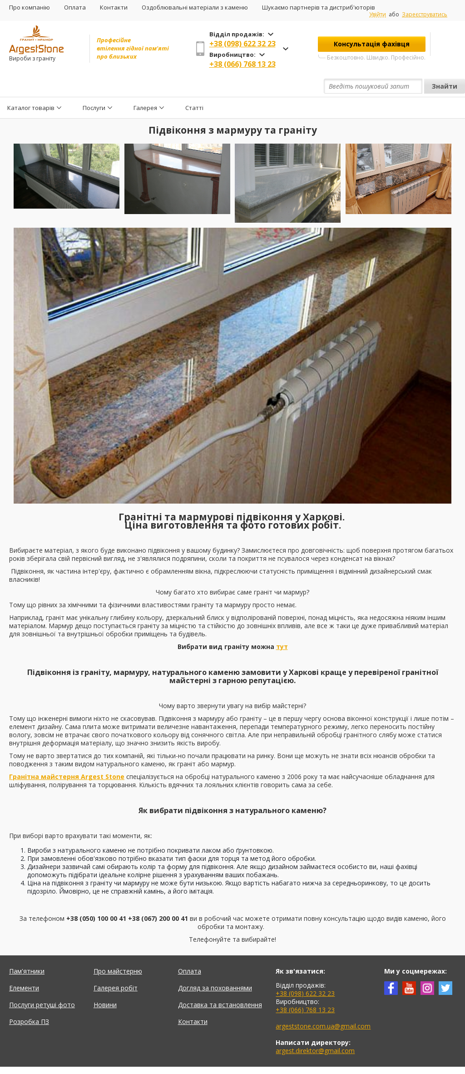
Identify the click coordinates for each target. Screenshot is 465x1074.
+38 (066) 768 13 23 (242, 64)
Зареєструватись (424, 14)
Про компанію (29, 7)
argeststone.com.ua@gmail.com (323, 1005)
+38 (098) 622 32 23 (242, 44)
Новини (105, 983)
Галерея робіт (116, 967)
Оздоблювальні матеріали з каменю (195, 7)
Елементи (24, 967)
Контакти (114, 7)
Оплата (75, 7)
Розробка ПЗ (29, 1000)
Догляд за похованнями (215, 967)
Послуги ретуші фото (42, 983)
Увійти (377, 14)
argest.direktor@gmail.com (315, 1029)
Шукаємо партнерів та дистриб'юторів (318, 7)
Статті (194, 86)
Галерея (145, 86)
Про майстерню (118, 950)
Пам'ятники (27, 950)
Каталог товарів (30, 86)
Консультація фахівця (372, 44)
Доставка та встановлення (220, 983)
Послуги (94, 86)
